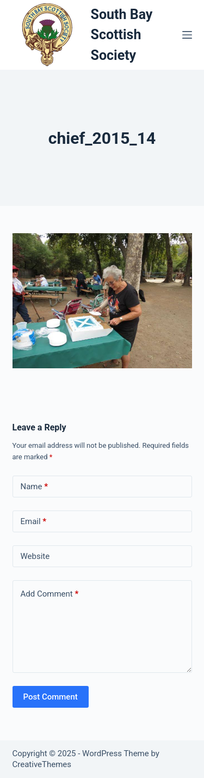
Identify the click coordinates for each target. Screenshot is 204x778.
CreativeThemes (42, 764)
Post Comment (50, 697)
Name (34, 487)
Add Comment (50, 594)
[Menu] (187, 35)
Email (34, 521)
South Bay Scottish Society (122, 35)
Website (35, 556)
